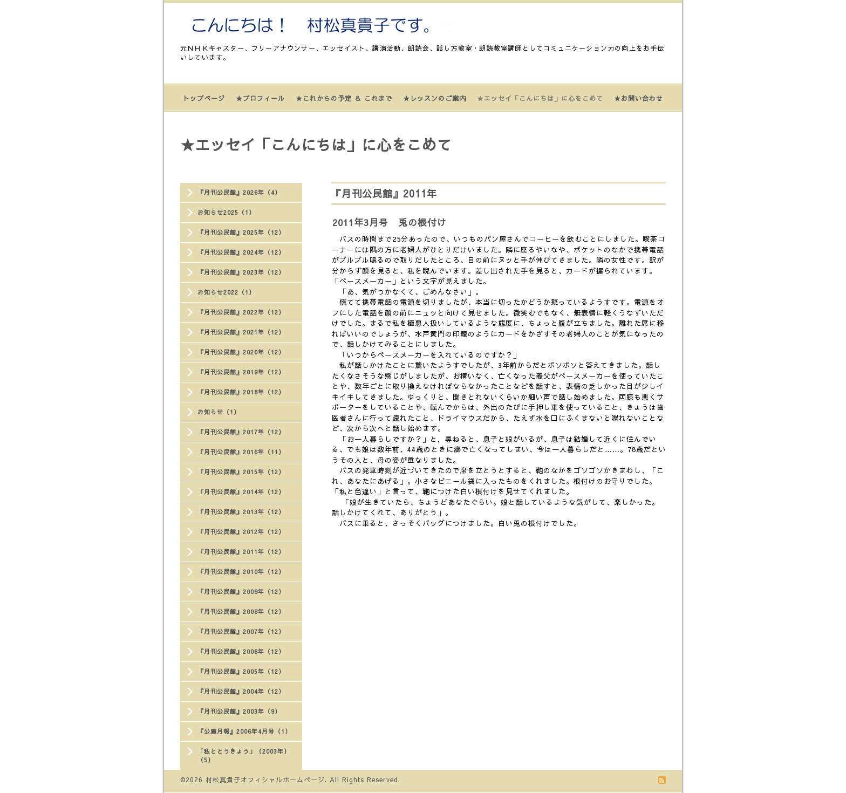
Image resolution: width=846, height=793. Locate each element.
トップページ (204, 98)
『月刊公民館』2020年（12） (241, 352)
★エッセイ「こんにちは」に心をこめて (540, 98)
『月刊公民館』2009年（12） (241, 591)
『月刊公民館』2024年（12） (241, 252)
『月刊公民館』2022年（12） (241, 312)
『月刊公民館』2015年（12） (241, 472)
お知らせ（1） (218, 412)
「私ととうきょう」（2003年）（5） (243, 755)
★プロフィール (260, 98)
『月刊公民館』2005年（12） (241, 671)
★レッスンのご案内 (434, 98)
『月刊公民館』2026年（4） (239, 192)
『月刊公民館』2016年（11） (241, 452)
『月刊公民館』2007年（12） (241, 631)
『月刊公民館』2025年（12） (241, 232)
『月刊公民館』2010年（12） (241, 572)
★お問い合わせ (638, 98)
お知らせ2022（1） (226, 292)
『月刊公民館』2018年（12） (241, 392)
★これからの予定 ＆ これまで (344, 98)
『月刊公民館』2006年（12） (241, 651)
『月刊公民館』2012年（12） (241, 532)
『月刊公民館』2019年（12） (241, 372)
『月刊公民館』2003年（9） (239, 711)
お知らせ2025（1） (226, 212)
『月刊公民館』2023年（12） (241, 272)
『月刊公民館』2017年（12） (241, 432)
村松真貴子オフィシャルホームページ (265, 779)
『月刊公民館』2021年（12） (241, 332)
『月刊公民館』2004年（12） (241, 691)
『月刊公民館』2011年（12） (241, 552)
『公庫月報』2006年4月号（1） (244, 731)
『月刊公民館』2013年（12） (241, 512)
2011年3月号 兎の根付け (389, 222)
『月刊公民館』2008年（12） (241, 611)
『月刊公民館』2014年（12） (241, 492)
